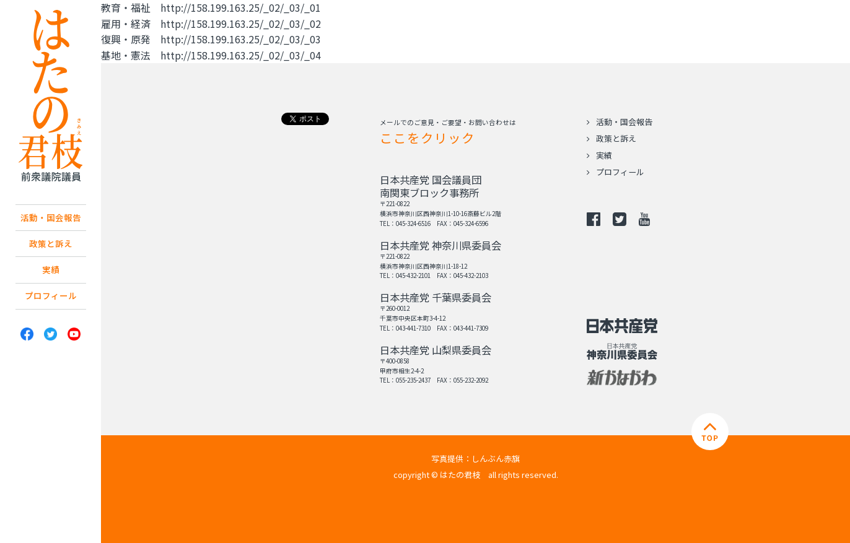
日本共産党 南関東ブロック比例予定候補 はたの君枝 (50, 95)
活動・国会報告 (50, 218)
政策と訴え (51, 247)
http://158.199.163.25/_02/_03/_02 (240, 23)
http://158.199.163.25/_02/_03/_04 (240, 55)
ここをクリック (427, 137)
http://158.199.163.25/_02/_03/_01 (240, 7)
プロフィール (51, 304)
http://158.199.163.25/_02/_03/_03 (240, 39)
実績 (51, 275)
